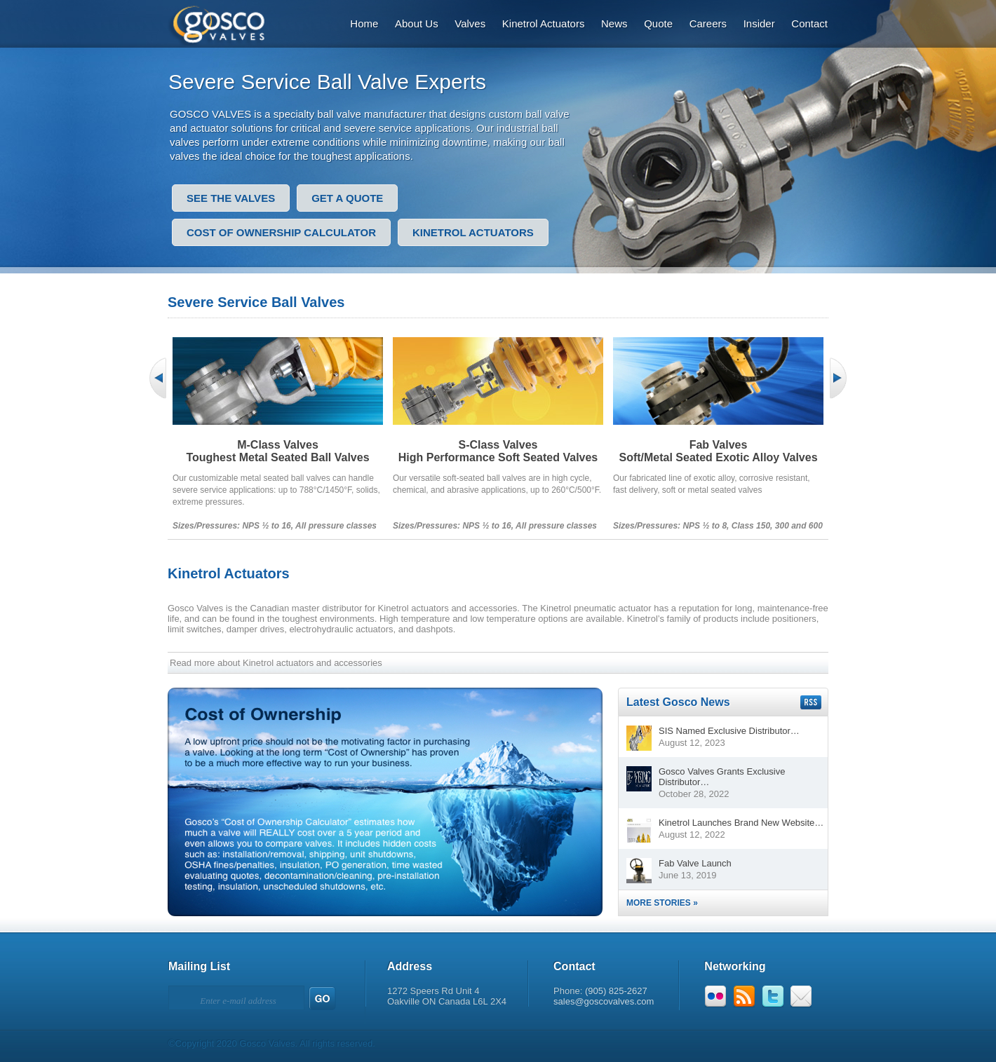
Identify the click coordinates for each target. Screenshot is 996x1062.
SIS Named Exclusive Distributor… (729, 731)
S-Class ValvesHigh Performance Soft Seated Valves (498, 451)
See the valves (231, 198)
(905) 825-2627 (616, 991)
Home (364, 23)
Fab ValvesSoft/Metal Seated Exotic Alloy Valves (718, 451)
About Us (416, 23)
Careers (708, 23)
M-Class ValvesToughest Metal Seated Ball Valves (277, 451)
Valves (470, 23)
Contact (809, 23)
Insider (759, 23)
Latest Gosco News (678, 702)
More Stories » (662, 903)
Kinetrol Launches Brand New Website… (741, 822)
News (614, 23)
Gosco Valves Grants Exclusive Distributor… (722, 776)
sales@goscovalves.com (603, 1001)
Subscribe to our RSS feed (810, 702)
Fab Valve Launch (695, 863)
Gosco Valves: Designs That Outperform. (225, 23)
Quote (658, 23)
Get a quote (347, 198)
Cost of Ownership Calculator (281, 232)
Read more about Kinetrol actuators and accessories (276, 663)
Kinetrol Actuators (543, 23)
